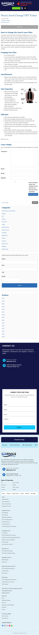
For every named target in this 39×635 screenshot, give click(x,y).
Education (4, 607)
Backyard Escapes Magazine (8, 605)
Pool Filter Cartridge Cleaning (8, 553)
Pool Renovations (6, 521)
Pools (3, 497)
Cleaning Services (6, 530)
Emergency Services (6, 557)
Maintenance (5, 227)
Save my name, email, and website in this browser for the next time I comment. (33, 187)
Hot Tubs (4, 222)
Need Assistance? (16, 8)
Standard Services (6, 510)
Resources (4, 595)
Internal (27, 493)
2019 (3, 317)
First (3, 265)
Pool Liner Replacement (7, 519)
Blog (3, 598)
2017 (3, 323)
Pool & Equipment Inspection (8, 568)
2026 (3, 298)
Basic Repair (4, 573)
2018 (3, 320)
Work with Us (15, 493)
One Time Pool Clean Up (7, 544)
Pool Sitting (4, 533)
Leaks (3, 224)
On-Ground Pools (6, 501)
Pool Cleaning (5, 542)
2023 (3, 306)
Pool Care (4, 602)
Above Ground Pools (6, 503)
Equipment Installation (7, 517)
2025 (3, 301)
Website (3, 178)
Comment (4, 151)
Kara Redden (7, 20)
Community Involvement (8, 211)
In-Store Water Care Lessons (8, 581)
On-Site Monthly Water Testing (8, 535)
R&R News (5, 235)
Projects (9, 493)
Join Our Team (5, 616)
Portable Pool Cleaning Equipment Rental (11, 537)
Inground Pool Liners (6, 506)
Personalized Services (7, 590)
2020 (3, 315)
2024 (3, 304)
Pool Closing (5, 515)
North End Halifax (28, 445)
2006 (3, 336)
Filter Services (5, 548)
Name (3, 169)
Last (3, 272)
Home (3, 493)
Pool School (5, 577)
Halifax (5, 445)
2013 (3, 334)
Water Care (5, 243)
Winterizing (5, 249)
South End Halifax (16, 445)
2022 (3, 309)
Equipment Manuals (6, 600)
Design (4, 213)
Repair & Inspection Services (8, 566)
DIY (1, 22)
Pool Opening (5, 512)
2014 (3, 331)
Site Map (33, 493)
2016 (3, 326)
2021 (3, 312)
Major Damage (5, 559)
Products (4, 233)
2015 (3, 328)
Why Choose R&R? (6, 613)
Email (3, 173)
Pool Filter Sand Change (7, 550)
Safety (3, 238)
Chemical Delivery (6, 524)
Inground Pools (5, 499)
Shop (22, 493)
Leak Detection (5, 570)
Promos (3, 609)
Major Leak (4, 562)
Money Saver (6, 22)
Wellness (4, 246)
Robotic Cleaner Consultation (8, 539)
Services (4, 241)
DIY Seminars (5, 584)
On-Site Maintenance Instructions (9, 526)
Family (3, 219)
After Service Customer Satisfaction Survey (12, 588)
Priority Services (6, 592)
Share (19, 27)
